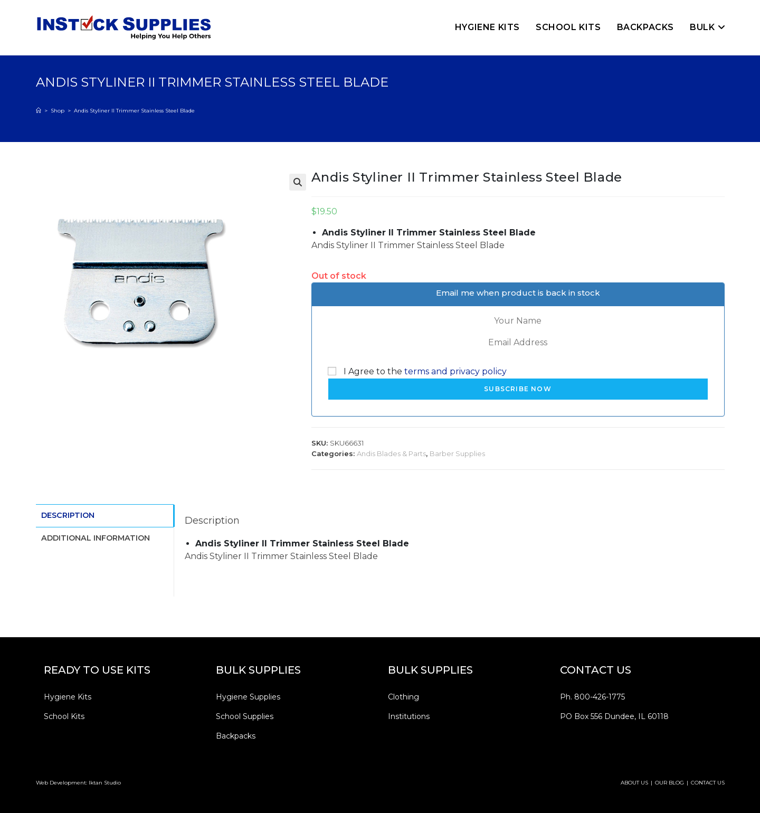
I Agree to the (417, 371)
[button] (297, 182)
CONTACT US (708, 782)
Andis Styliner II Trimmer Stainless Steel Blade (134, 110)
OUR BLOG (669, 782)
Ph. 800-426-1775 (592, 697)
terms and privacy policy (455, 371)
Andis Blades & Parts (391, 453)
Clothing (403, 697)
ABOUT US (634, 782)
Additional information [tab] (95, 536)
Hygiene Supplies (248, 697)
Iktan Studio (105, 782)
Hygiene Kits (67, 697)
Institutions (409, 716)
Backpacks (235, 736)
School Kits (64, 716)
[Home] (38, 110)
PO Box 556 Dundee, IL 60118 (614, 716)
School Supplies (244, 716)
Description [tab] (67, 514)
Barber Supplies (457, 453)
